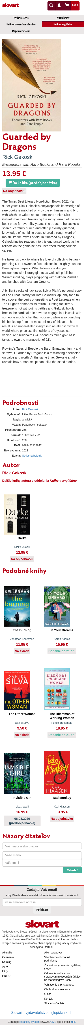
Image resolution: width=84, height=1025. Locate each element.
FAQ (5, 971)
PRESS (6, 976)
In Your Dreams (61, 630)
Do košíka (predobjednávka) (32, 182)
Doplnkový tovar (21, 31)
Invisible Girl (22, 798)
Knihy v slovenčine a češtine (21, 24)
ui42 (73, 1021)
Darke (22, 538)
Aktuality (7, 952)
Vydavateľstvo (21, 17)
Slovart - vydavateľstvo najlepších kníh (41, 1013)
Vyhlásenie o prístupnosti (59, 984)
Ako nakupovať (53, 952)
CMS (53, 1021)
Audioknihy (63, 17)
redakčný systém (29, 1021)
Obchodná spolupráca (57, 989)
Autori (5, 966)
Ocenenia (8, 957)
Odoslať (72, 870)
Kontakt (49, 998)
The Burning (22, 630)
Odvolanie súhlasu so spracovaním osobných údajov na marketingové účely (62, 977)
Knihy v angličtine (63, 24)
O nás (48, 994)
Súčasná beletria (32, 455)
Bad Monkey (62, 798)
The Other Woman (22, 714)
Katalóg (6, 962)
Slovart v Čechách (55, 1003)
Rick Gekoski (18, 157)
